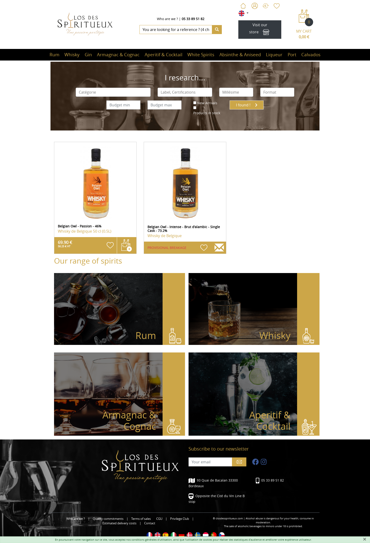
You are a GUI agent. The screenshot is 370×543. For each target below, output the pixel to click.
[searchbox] (113, 92)
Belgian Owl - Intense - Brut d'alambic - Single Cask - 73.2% (183, 229)
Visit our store (260, 29)
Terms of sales (141, 519)
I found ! (246, 105)
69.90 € (65, 243)
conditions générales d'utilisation (151, 539)
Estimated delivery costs (119, 523)
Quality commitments (108, 519)
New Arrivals (207, 103)
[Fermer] (364, 539)
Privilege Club (179, 519)
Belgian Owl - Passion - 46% (79, 226)
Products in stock (206, 113)
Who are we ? (167, 19)
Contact (149, 523)
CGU (159, 519)
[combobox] (113, 92)
